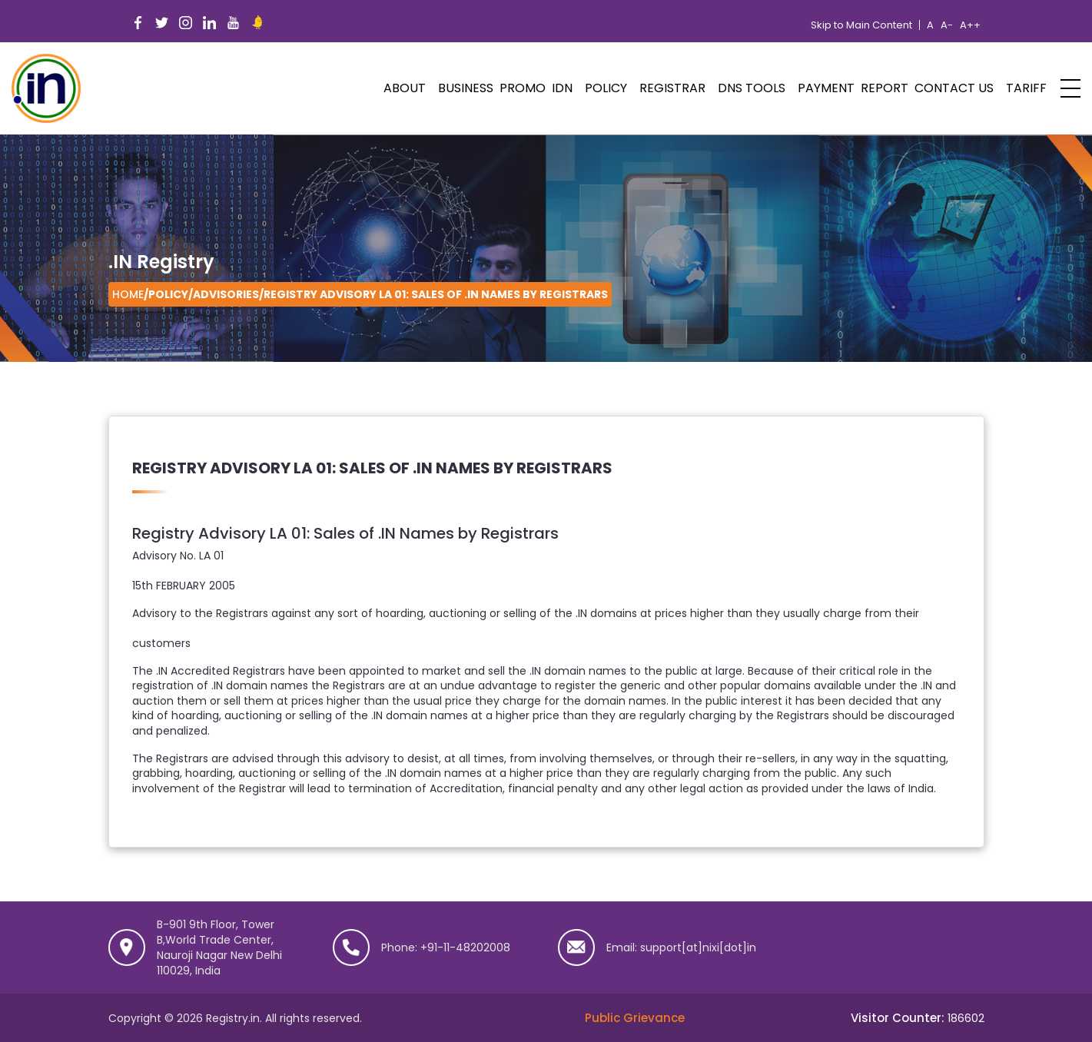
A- (947, 25)
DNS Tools (751, 88)
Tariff (1026, 88)
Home (128, 294)
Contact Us (954, 88)
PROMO (523, 88)
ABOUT (404, 88)
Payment (826, 88)
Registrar (672, 88)
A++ (970, 25)
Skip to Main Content (861, 25)
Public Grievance (635, 1018)
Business (465, 88)
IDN (562, 88)
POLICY (606, 88)
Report (884, 88)
